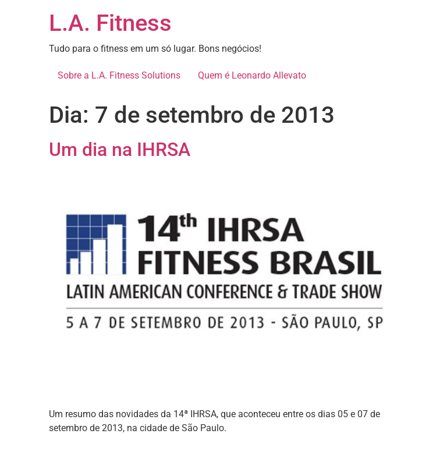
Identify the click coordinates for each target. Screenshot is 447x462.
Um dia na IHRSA (119, 149)
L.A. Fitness (110, 23)
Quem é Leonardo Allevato (252, 75)
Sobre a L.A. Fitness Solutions (119, 75)
